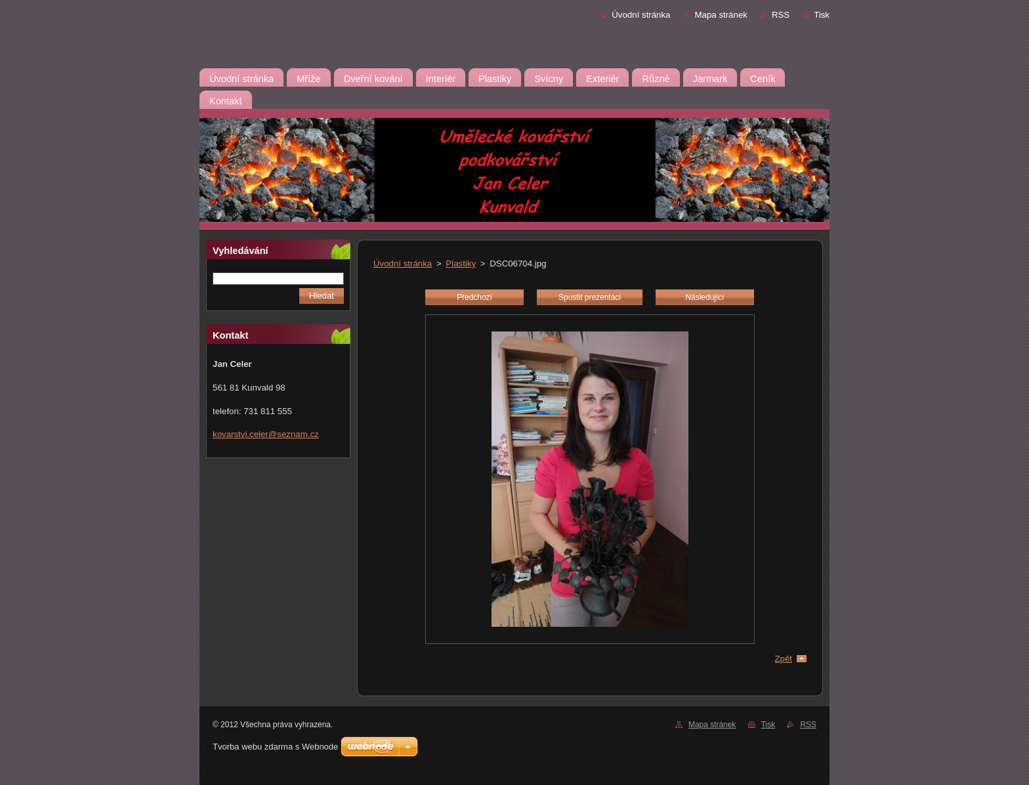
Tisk (822, 15)
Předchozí (474, 297)
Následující (704, 297)
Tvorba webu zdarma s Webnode (275, 747)
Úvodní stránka (641, 15)
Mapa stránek (721, 15)
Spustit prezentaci (589, 297)
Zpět (783, 659)
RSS (780, 15)
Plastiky (461, 263)
